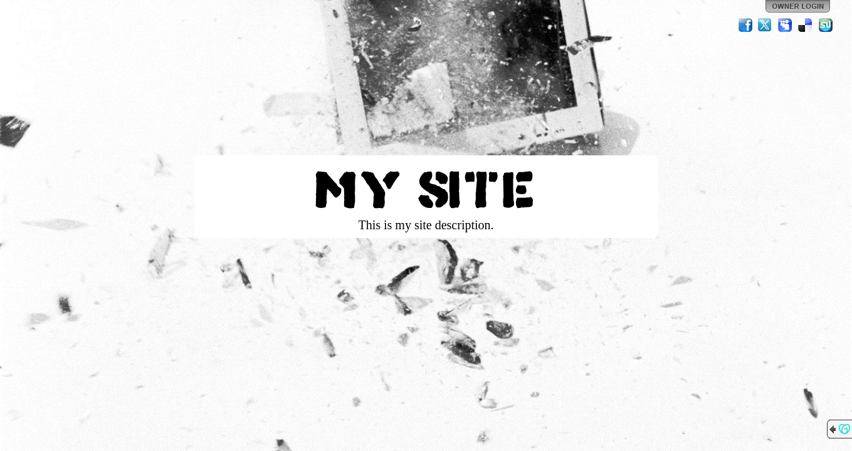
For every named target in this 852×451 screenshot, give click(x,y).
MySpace (785, 25)
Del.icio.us (805, 25)
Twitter (765, 25)
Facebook (745, 25)
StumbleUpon (825, 25)
